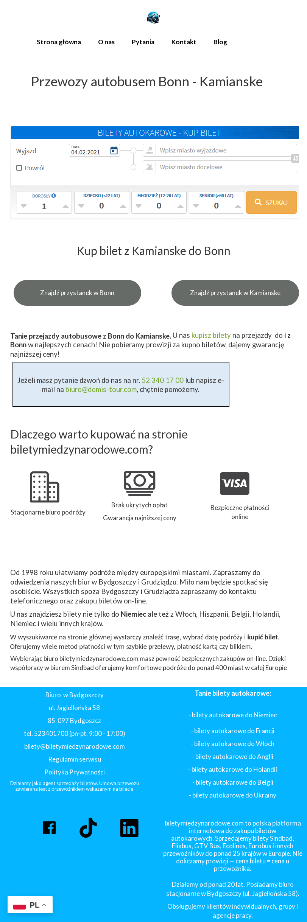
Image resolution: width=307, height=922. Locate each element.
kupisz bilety (211, 335)
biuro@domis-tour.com (101, 389)
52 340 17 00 (162, 380)
